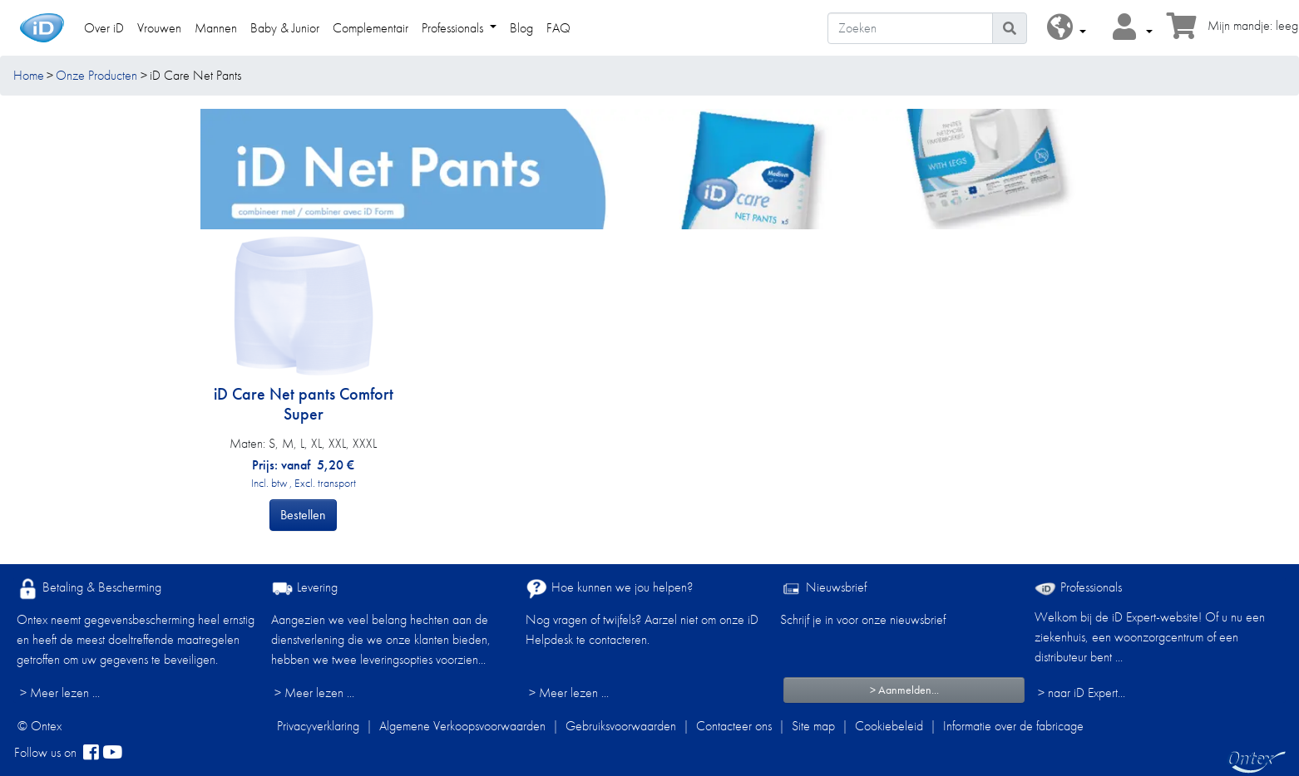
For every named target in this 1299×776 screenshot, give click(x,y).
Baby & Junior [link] (284, 28)
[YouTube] (112, 753)
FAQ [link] (558, 28)
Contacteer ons (734, 725)
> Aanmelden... (904, 689)
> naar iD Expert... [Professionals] (1081, 692)
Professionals (1078, 587)
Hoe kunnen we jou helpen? (609, 588)
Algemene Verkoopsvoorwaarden (462, 725)
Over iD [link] (104, 28)
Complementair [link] (370, 28)
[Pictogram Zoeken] (1009, 28)
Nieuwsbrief (823, 588)
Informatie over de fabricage (1013, 725)
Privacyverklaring (318, 725)
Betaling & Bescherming (89, 588)
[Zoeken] (910, 28)
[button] (1066, 28)
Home (28, 75)
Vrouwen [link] (159, 28)
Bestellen (303, 514)
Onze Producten (96, 75)
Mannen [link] (216, 28)
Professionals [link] (454, 28)
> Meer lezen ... (60, 692)
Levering (304, 588)
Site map (813, 725)
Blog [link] (521, 28)
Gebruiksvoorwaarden (621, 725)
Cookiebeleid (889, 725)
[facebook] (91, 753)
